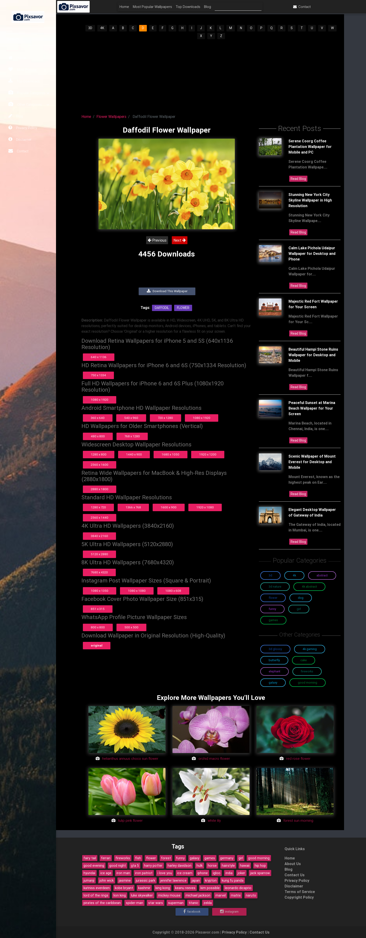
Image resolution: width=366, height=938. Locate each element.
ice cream (184, 873)
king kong (162, 888)
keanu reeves (185, 888)
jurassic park (145, 880)
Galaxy (273, 683)
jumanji (89, 880)
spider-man (134, 903)
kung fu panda (232, 880)
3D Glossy (275, 649)
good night (117, 865)
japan (196, 880)
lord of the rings (96, 895)
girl (241, 858)
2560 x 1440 (99, 518)
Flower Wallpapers (111, 116)
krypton (211, 880)
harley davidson (179, 865)
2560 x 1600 (99, 465)
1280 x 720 (98, 507)
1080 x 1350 (99, 591)
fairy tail (90, 858)
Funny (272, 609)
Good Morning (307, 683)
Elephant (274, 671)
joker (241, 873)
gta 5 (135, 865)
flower (151, 858)
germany (226, 858)
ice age (105, 873)
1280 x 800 (98, 454)
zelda (208, 903)
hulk (200, 865)
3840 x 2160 (99, 536)
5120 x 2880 (99, 554)
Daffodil (162, 308)
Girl (299, 609)
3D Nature (275, 587)
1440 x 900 (134, 454)
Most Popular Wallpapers (180, 8)
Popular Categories (28, 92)
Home (17, 57)
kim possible (210, 888)
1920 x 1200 (207, 454)
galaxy (194, 858)
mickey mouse (169, 895)
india (228, 873)
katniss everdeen (97, 888)
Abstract (322, 575)
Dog (300, 598)
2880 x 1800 (99, 489)
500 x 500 (131, 627)
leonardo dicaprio (238, 888)
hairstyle (228, 865)
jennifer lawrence (173, 880)
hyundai (89, 873)
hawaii (245, 865)
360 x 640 (98, 418)
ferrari (105, 858)
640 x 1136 (98, 357)
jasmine (125, 880)
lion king (119, 895)
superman (175, 903)
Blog (15, 116)
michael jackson (198, 895)
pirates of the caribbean (102, 903)
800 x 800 (98, 627)
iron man (123, 873)
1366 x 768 (133, 507)
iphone (202, 873)
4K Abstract (309, 587)
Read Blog (298, 179)
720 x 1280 (165, 418)
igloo (216, 873)
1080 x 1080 (137, 591)
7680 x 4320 (99, 572)
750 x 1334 (98, 375)
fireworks (123, 858)
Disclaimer (20, 139)
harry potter (153, 865)
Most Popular (22, 69)
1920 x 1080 (205, 507)
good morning (259, 858)
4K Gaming (310, 649)
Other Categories (28, 104)
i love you (165, 873)
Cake (303, 660)
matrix (236, 895)
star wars (155, 903)
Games (273, 620)
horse (212, 865)
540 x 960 (131, 418)
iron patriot (143, 873)
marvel (220, 895)
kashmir (144, 888)
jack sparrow (260, 873)
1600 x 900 (168, 507)
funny (180, 858)
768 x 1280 (132, 436)
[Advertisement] (211, 74)
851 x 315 (98, 609)
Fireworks (307, 671)
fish (138, 858)
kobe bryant (124, 888)
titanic (193, 903)
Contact (18, 151)
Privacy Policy (22, 127)
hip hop (260, 865)
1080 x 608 (173, 591)
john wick (106, 880)
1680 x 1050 (170, 454)
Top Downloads (24, 81)
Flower (183, 308)
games (209, 858)
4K (102, 28)
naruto (251, 895)
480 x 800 (98, 436)
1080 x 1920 (99, 400)
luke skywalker (142, 895)
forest (166, 858)
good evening (94, 865)
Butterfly (274, 660)
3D (90, 28)
